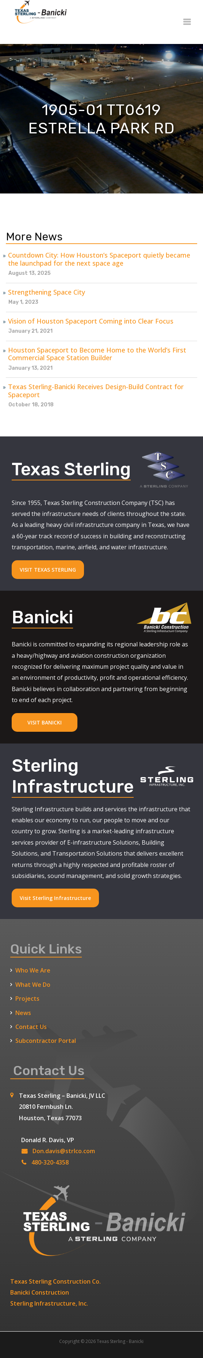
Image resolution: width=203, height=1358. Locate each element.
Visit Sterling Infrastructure (55, 897)
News (23, 1013)
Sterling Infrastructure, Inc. (49, 1303)
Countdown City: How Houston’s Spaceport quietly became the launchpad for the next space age (99, 259)
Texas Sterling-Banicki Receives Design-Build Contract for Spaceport (96, 391)
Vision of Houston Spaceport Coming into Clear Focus (90, 321)
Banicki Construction (39, 1292)
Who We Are (32, 970)
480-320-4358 (50, 1162)
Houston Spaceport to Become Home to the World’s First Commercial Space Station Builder (97, 354)
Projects (27, 998)
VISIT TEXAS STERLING (48, 569)
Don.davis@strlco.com (63, 1151)
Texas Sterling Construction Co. (55, 1281)
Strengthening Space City (46, 292)
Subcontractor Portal (45, 1041)
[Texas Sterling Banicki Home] (39, 20)
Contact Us (31, 1027)
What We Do (32, 985)
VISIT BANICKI (44, 722)
